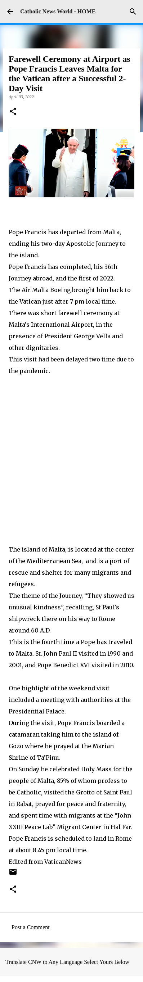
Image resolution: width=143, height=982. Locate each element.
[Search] (133, 11)
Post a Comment (31, 927)
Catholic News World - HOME (57, 11)
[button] (13, 112)
